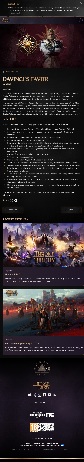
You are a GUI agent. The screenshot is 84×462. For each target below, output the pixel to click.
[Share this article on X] (11, 200)
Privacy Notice (38, 443)
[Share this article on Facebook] (15, 200)
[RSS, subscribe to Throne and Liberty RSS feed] (54, 395)
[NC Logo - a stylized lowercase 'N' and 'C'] (50, 415)
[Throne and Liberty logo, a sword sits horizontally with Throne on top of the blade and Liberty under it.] (42, 389)
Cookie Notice (52, 443)
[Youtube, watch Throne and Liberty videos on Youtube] (49, 395)
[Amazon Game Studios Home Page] (37, 415)
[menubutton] (81, 20)
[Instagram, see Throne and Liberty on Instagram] (39, 395)
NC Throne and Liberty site (42, 438)
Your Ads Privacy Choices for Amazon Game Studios (42, 445)
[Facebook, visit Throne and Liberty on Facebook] (44, 395)
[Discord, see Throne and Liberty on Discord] (30, 395)
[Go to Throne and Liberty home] (6, 20)
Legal (28, 443)
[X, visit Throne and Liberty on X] (34, 395)
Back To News (12, 72)
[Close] (81, 3)
